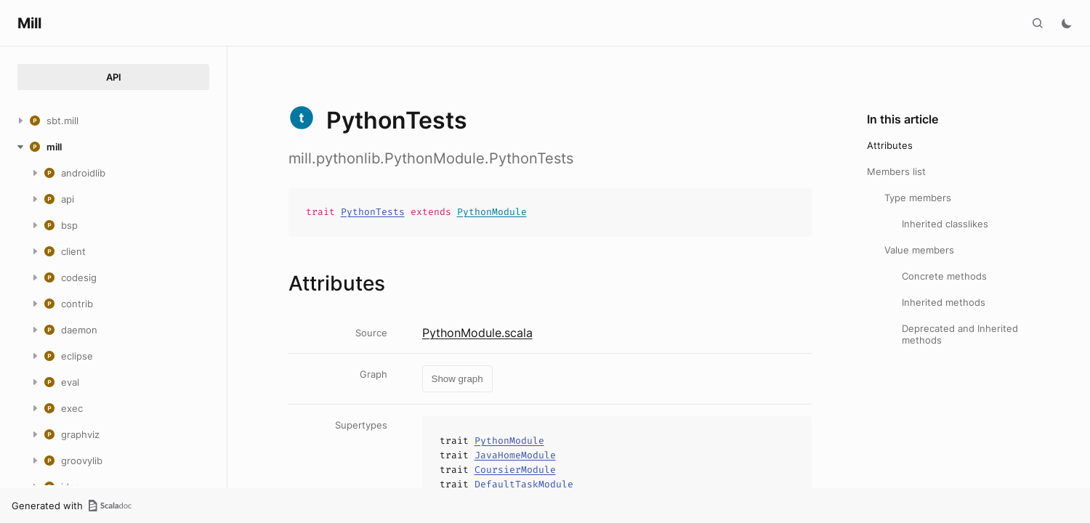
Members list (896, 171)
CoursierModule (515, 469)
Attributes (890, 145)
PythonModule (492, 212)
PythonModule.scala (477, 332)
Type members (917, 197)
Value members (919, 250)
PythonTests (373, 212)
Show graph (457, 378)
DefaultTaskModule (524, 484)
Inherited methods (943, 302)
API (113, 77)
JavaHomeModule (515, 455)
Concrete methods (944, 276)
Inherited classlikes (945, 224)
